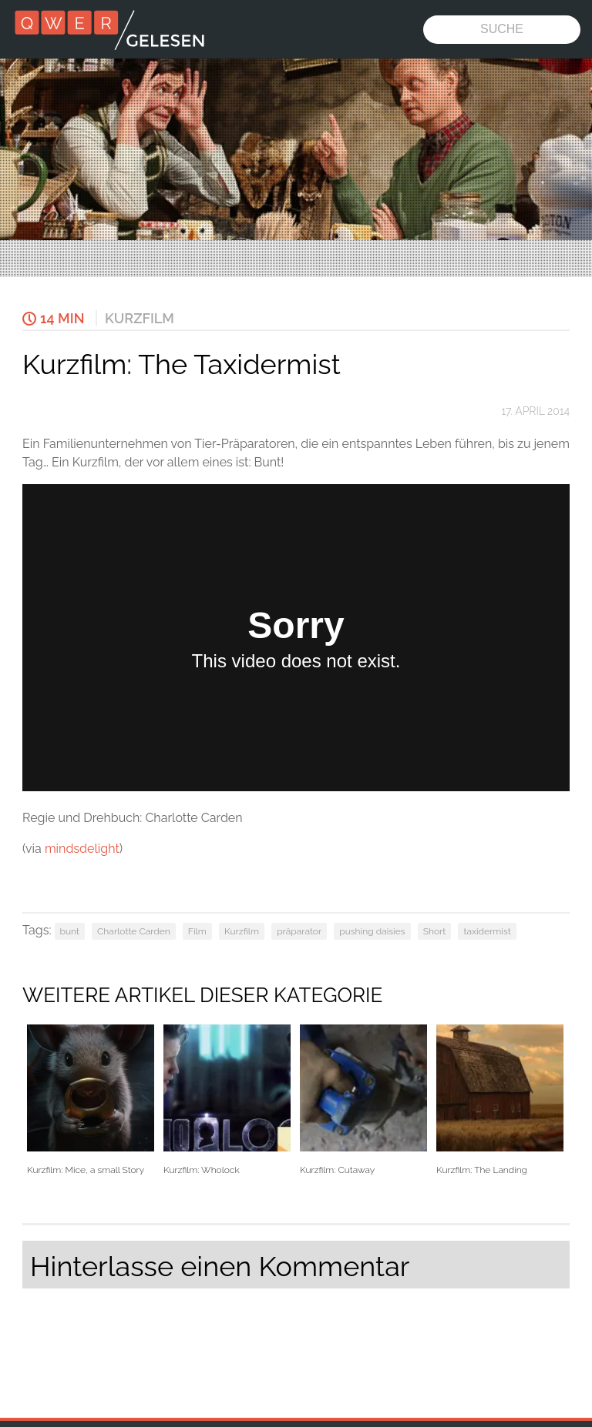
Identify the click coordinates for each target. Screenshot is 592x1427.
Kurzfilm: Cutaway (363, 1100)
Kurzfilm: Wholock (227, 1100)
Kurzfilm (139, 318)
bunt (70, 931)
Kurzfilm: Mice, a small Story (90, 1100)
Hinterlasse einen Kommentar (219, 1266)
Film (197, 931)
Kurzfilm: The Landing (499, 1100)
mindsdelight (82, 848)
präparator (299, 931)
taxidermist (486, 931)
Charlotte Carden (133, 931)
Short (434, 931)
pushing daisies (372, 931)
